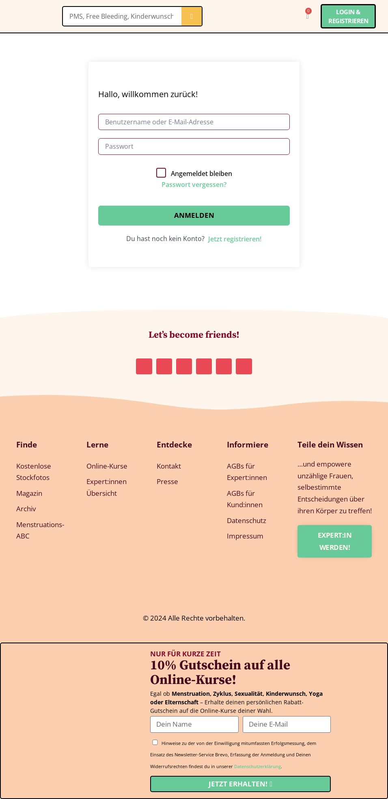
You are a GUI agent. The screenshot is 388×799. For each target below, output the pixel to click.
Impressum (245, 536)
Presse (167, 481)
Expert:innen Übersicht (106, 487)
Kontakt (169, 466)
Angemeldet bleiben (201, 173)
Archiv (26, 509)
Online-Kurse (106, 466)
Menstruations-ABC (40, 530)
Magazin (29, 493)
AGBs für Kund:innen (245, 499)
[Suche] (191, 16)
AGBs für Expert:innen (247, 471)
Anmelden (194, 215)
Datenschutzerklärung (257, 766)
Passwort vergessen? (194, 184)
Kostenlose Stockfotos (33, 471)
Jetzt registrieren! (234, 238)
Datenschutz (246, 520)
